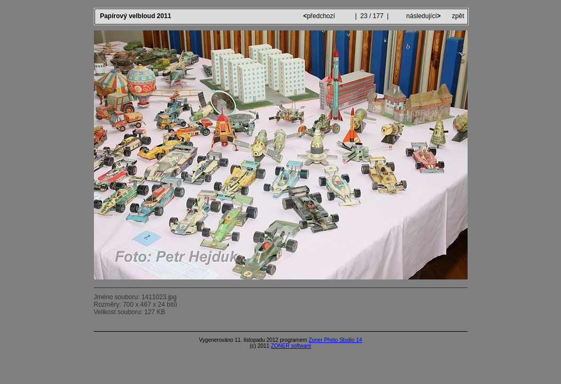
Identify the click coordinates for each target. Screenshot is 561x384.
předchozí (320, 16)
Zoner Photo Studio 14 (335, 340)
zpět (458, 16)
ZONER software (291, 346)
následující (423, 16)
